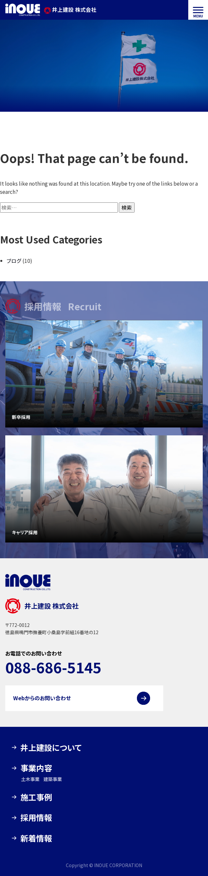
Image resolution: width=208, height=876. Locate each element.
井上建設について (51, 747)
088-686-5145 (53, 667)
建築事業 (52, 779)
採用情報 (36, 817)
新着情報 (36, 838)
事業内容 (36, 767)
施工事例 (36, 797)
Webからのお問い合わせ (42, 698)
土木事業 (30, 779)
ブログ (14, 260)
